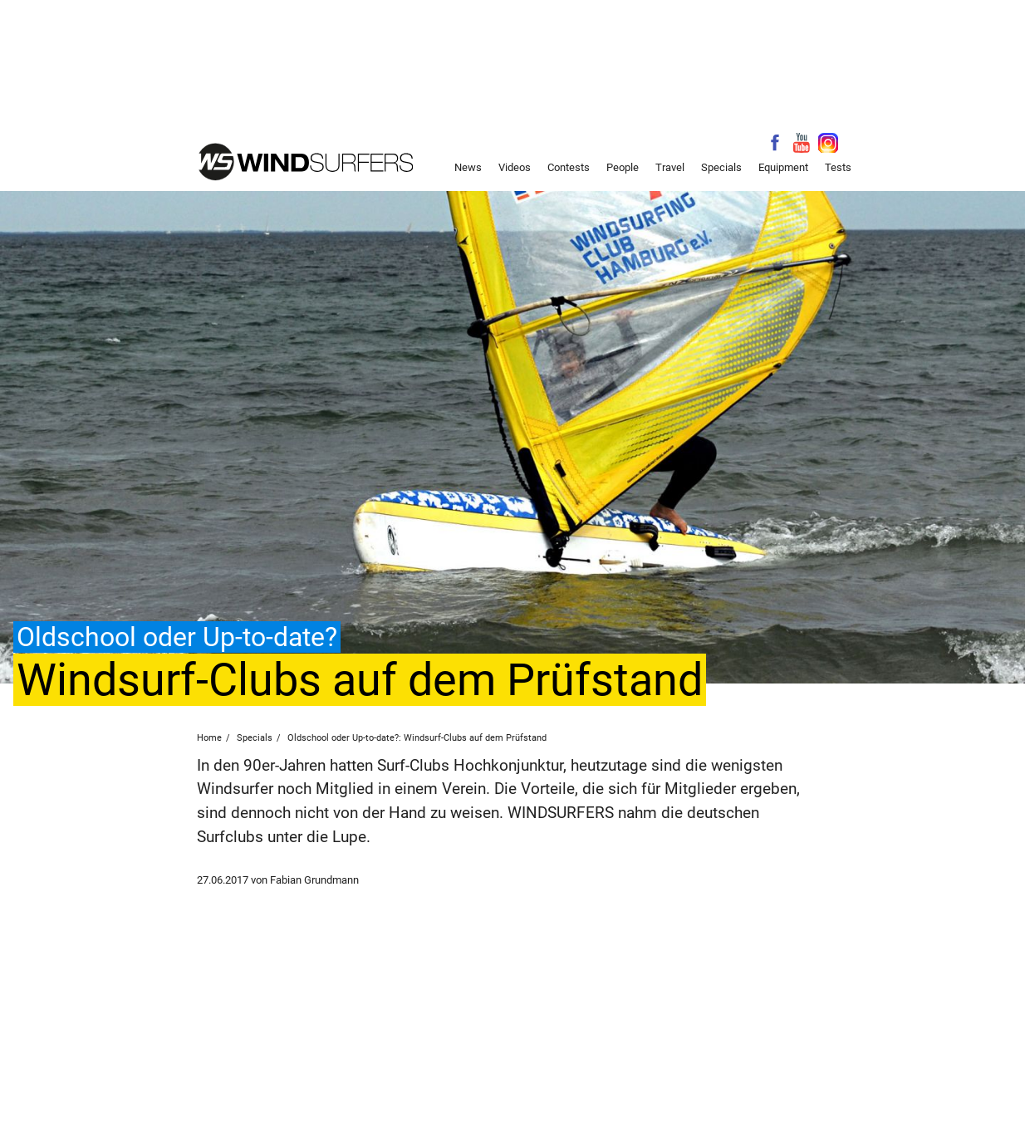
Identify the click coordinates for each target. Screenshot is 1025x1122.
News (468, 167)
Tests (838, 167)
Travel (669, 167)
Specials (721, 167)
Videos (514, 167)
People (622, 167)
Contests (568, 167)
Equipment (783, 167)
